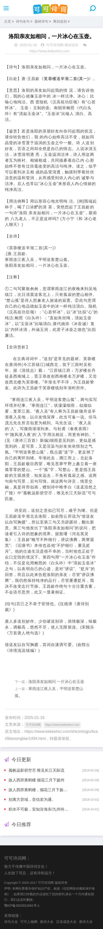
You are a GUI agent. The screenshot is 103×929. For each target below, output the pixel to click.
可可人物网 (28, 922)
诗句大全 (11, 922)
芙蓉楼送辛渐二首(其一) (66, 79)
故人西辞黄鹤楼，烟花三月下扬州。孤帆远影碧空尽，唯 (39, 790)
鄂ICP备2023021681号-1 (22, 905)
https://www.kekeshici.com (49, 51)
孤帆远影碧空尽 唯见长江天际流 (36, 770)
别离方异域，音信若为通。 (32, 799)
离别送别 (60, 21)
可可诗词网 (54, 45)
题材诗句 (41, 21)
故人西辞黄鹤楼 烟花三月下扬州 (36, 780)
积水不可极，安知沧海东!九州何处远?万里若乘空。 (39, 809)
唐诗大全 (47, 922)
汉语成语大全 (66, 922)
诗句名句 (23, 21)
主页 (7, 21)
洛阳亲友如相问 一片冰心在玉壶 (56, 682)
